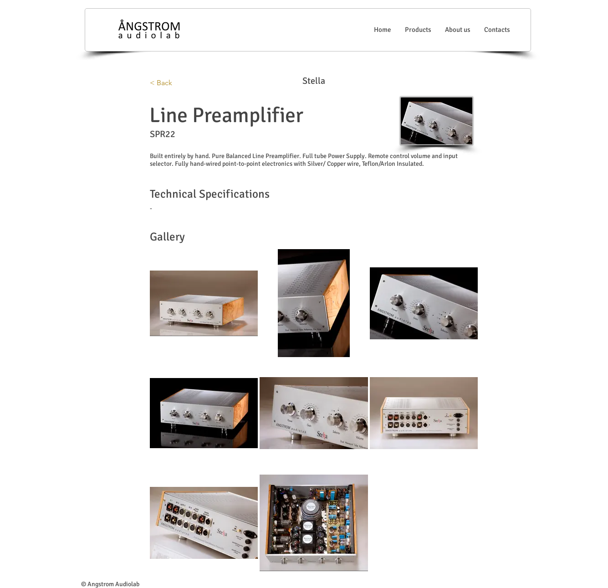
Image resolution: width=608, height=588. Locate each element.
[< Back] (180, 83)
